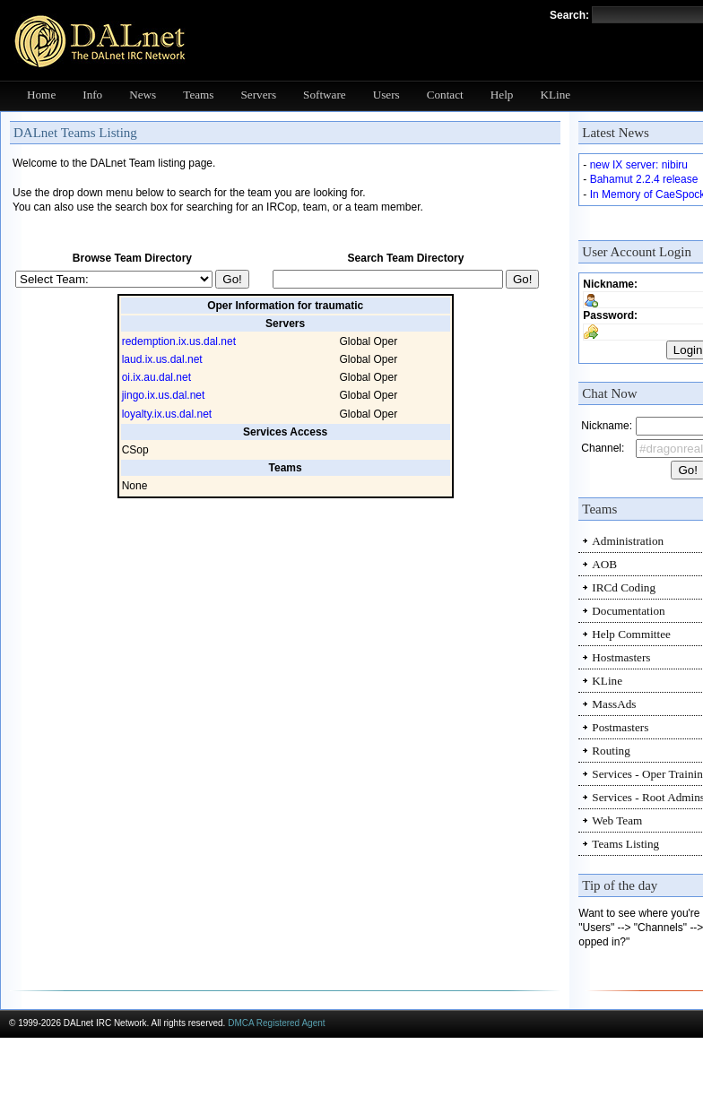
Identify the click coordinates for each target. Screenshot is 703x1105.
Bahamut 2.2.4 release (644, 179)
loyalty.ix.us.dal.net (167, 414)
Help (502, 94)
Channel (601, 448)
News (142, 94)
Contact (445, 94)
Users (386, 94)
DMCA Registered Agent (276, 1023)
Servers (259, 94)
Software (324, 94)
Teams (198, 94)
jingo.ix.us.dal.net (163, 395)
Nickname (608, 284)
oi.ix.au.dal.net (156, 377)
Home (41, 94)
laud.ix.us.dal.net (162, 359)
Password (608, 315)
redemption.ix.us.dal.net (179, 341)
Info (92, 94)
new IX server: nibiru (639, 165)
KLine (555, 94)
